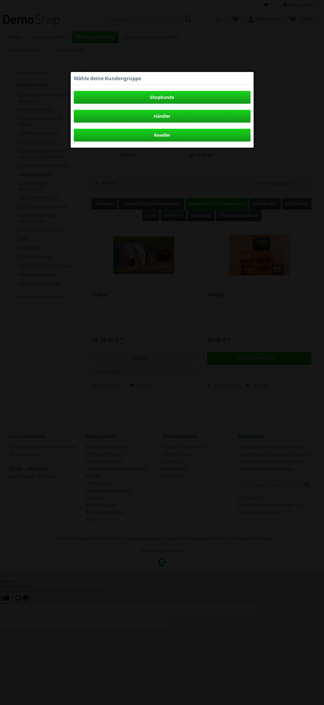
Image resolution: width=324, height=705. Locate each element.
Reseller (162, 135)
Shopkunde (162, 97)
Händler (162, 116)
